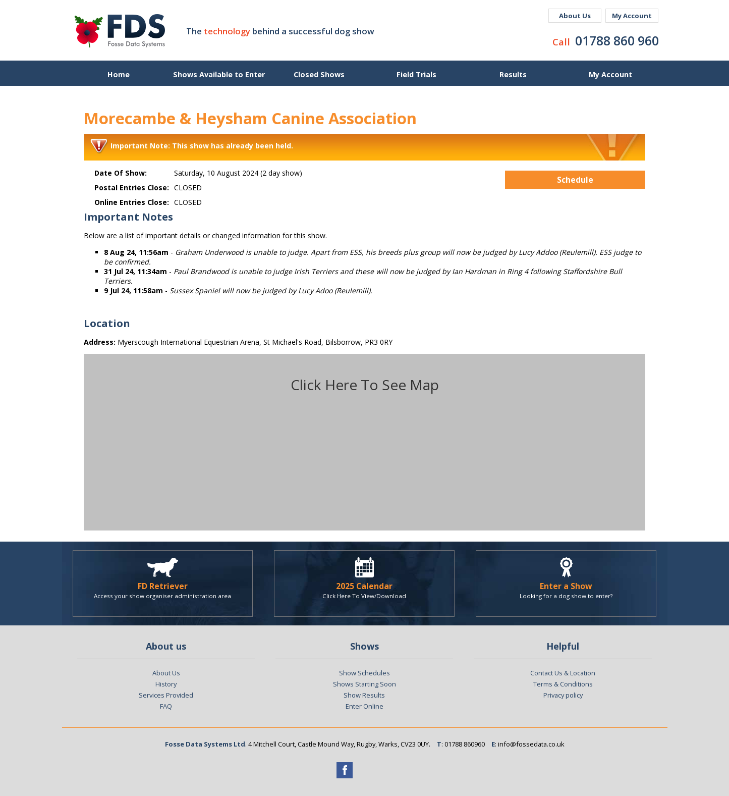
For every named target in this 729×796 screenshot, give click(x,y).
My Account (632, 15)
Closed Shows (319, 74)
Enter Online (364, 706)
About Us (575, 15)
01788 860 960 (617, 40)
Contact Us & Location (562, 672)
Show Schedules (364, 672)
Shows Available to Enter (219, 74)
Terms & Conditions (563, 683)
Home (118, 74)
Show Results (364, 695)
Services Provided (166, 695)
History (166, 683)
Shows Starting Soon (364, 683)
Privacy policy (563, 695)
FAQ (166, 706)
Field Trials (416, 74)
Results (513, 74)
